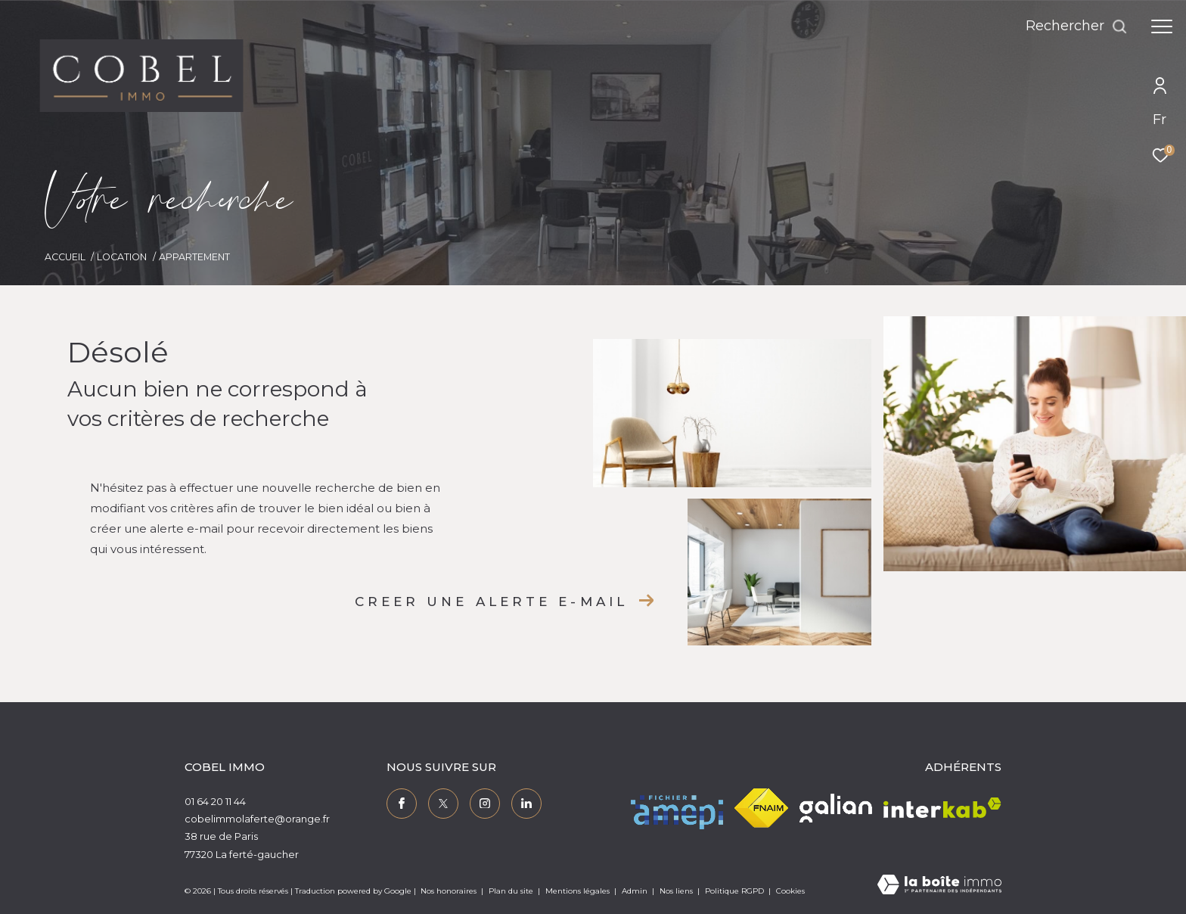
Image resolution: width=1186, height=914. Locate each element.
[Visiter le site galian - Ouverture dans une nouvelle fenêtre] (835, 808)
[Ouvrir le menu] (1162, 26)
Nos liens (677, 891)
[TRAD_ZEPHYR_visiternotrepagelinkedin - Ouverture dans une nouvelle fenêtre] (526, 803)
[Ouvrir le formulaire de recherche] (1077, 26)
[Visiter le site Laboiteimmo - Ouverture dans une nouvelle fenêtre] (939, 886)
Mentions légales (578, 891)
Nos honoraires (449, 891)
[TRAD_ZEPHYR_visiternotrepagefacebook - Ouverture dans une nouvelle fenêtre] (402, 803)
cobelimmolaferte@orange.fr (257, 819)
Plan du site (512, 891)
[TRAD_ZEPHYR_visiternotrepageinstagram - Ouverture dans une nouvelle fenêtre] (485, 803)
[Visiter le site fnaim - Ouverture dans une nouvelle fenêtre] (761, 808)
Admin (636, 891)
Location (122, 257)
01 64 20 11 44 (215, 801)
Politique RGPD (734, 891)
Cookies (790, 891)
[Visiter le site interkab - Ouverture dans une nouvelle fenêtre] (942, 807)
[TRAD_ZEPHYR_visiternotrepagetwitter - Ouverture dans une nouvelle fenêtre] (443, 803)
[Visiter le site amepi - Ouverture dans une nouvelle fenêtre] (677, 808)
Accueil (65, 257)
